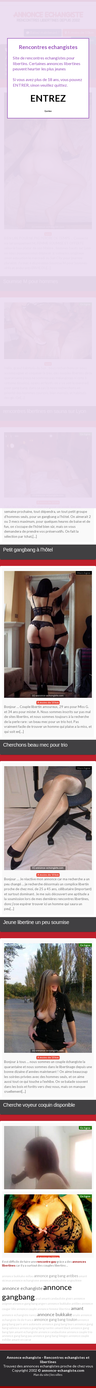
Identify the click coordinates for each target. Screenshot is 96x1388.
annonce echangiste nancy (19, 1315)
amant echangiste (26, 1332)
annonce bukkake (54, 1314)
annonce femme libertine (53, 1308)
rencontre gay (46, 1261)
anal (38, 1298)
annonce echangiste (22, 1288)
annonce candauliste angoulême (61, 1280)
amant (77, 1308)
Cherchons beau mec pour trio (35, 745)
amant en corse (21, 1339)
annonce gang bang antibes (56, 1276)
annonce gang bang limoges (50, 1335)
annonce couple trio (79, 1332)
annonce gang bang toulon (55, 1319)
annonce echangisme (25, 1280)
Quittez (48, 111)
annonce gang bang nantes (37, 1328)
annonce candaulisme (52, 1332)
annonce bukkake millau (18, 1276)
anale (76, 1315)
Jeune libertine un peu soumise (36, 922)
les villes (56, 1374)
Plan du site (41, 1374)
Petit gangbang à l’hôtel (28, 549)
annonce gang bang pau (17, 1335)
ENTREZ (48, 98)
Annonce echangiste (24, 1357)
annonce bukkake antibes (64, 1303)
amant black (62, 1328)
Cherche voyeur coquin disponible (39, 1105)
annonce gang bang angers (30, 1303)
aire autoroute (32, 1324)
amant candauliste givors (57, 1298)
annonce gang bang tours (58, 1324)
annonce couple (27, 1308)
